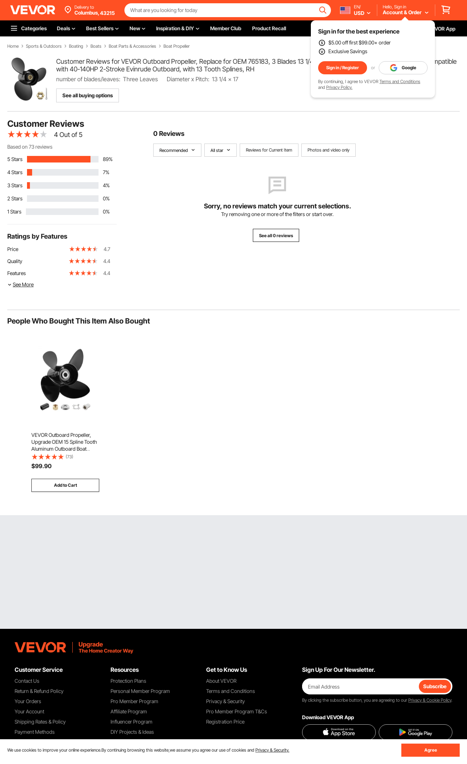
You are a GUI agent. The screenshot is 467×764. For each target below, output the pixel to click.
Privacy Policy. (339, 87)
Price (12, 249)
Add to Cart (65, 485)
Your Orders (28, 701)
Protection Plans (128, 681)
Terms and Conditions (399, 81)
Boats (95, 46)
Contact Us (27, 681)
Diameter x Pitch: (188, 79)
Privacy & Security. (272, 750)
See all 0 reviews (276, 235)
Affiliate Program (129, 711)
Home (13, 46)
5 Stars (15, 159)
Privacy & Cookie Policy (429, 700)
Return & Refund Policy (39, 691)
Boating (76, 46)
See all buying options (87, 95)
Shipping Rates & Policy (40, 721)
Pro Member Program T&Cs (236, 711)
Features (16, 273)
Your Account (29, 711)
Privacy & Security (225, 701)
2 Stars (15, 198)
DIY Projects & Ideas (132, 732)
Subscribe (435, 686)
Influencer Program (132, 721)
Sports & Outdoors (44, 46)
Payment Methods (35, 732)
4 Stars (15, 172)
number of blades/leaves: (88, 79)
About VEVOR (221, 681)
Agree (430, 750)
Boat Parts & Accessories (132, 46)
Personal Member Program (140, 691)
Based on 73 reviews (30, 147)
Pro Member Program (134, 701)
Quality (14, 261)
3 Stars (15, 185)
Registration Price (225, 721)
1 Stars (14, 211)
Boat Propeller (176, 46)
